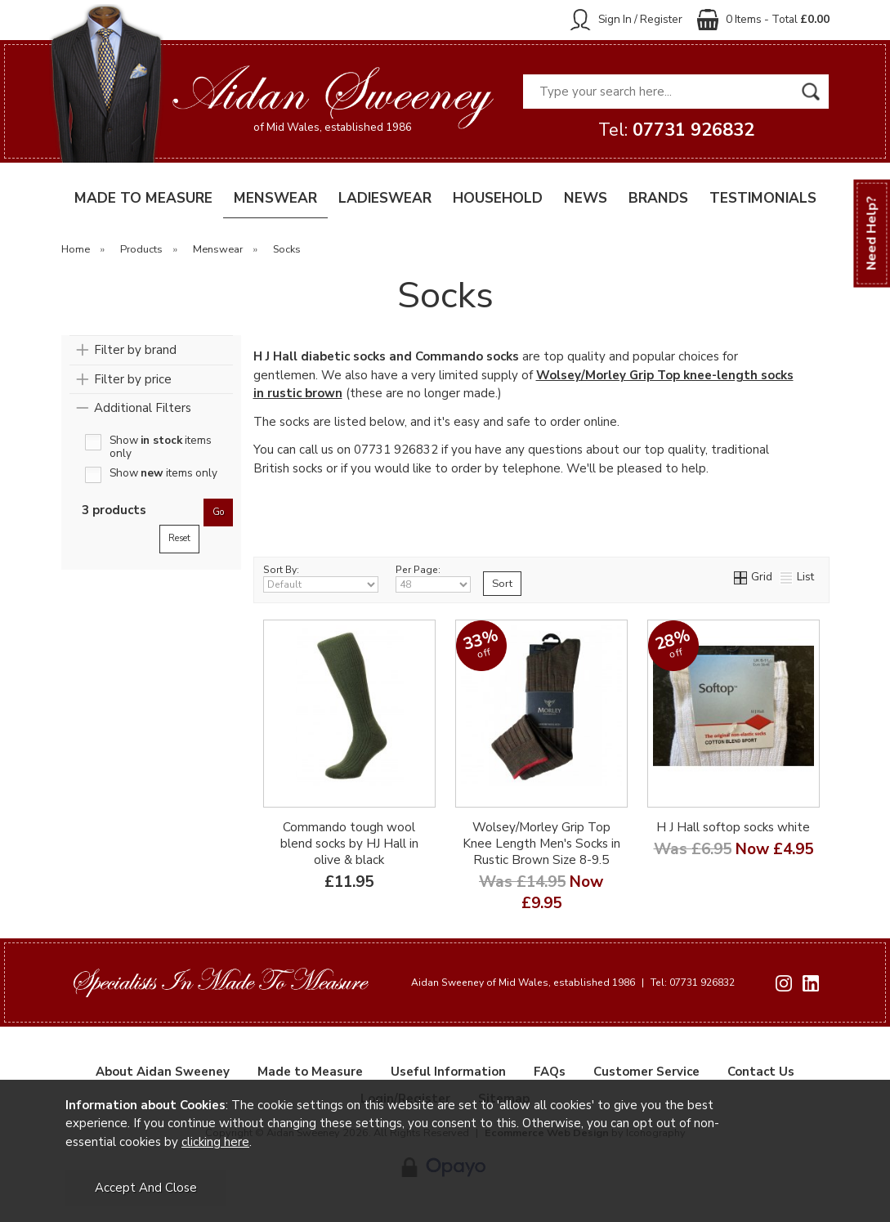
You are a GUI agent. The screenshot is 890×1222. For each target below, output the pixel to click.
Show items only (161, 442)
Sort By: (320, 578)
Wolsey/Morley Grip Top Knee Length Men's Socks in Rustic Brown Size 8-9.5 (541, 843)
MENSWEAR (275, 198)
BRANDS (658, 198)
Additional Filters (142, 408)
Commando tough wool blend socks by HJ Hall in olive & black (349, 843)
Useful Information (448, 1071)
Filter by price (133, 379)
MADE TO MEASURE (143, 198)
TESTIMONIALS (762, 198)
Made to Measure (310, 1071)
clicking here (215, 1142)
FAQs (550, 1071)
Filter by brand (135, 350)
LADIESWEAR (385, 198)
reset (179, 538)
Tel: (676, 130)
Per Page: (434, 578)
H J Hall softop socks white (733, 827)
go (218, 512)
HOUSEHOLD (498, 198)
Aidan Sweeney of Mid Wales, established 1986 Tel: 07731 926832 (573, 982)
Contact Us (760, 1071)
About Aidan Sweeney (163, 1071)
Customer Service (646, 1071)
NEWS (585, 198)
